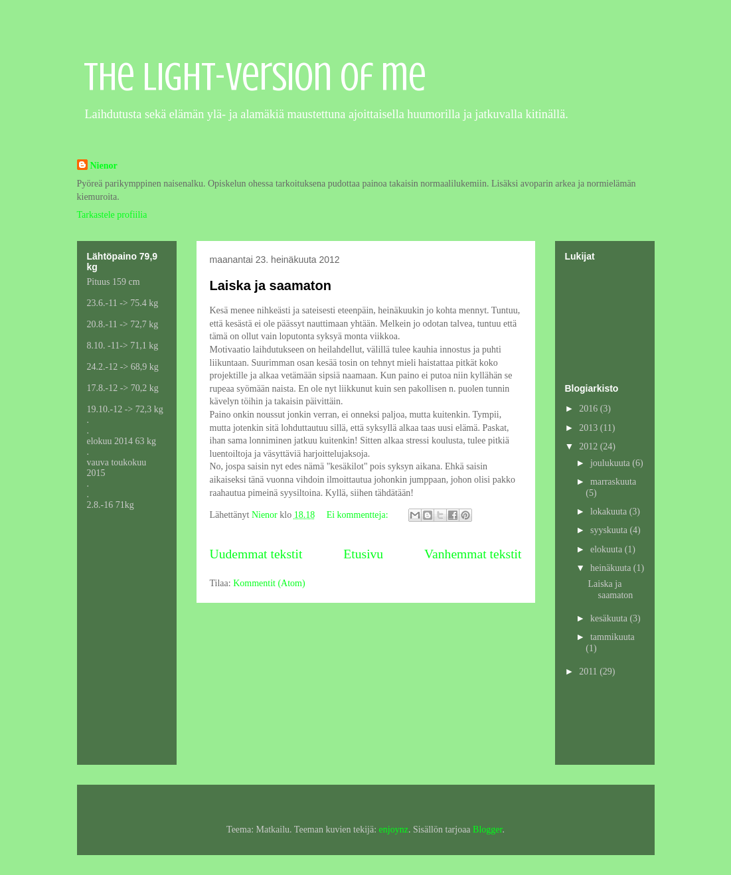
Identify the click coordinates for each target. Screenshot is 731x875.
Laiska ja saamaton (270, 285)
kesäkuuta (609, 618)
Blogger (487, 830)
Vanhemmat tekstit (472, 554)
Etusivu (363, 554)
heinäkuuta (611, 568)
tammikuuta (612, 637)
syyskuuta (610, 530)
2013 (589, 428)
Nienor (104, 166)
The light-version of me (255, 76)
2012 (589, 446)
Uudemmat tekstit (256, 554)
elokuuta (607, 549)
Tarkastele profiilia (112, 215)
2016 (589, 409)
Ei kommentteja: (358, 515)
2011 (589, 671)
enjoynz (393, 830)
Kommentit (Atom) (269, 583)
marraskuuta (613, 482)
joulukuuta (611, 463)
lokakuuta (609, 512)
